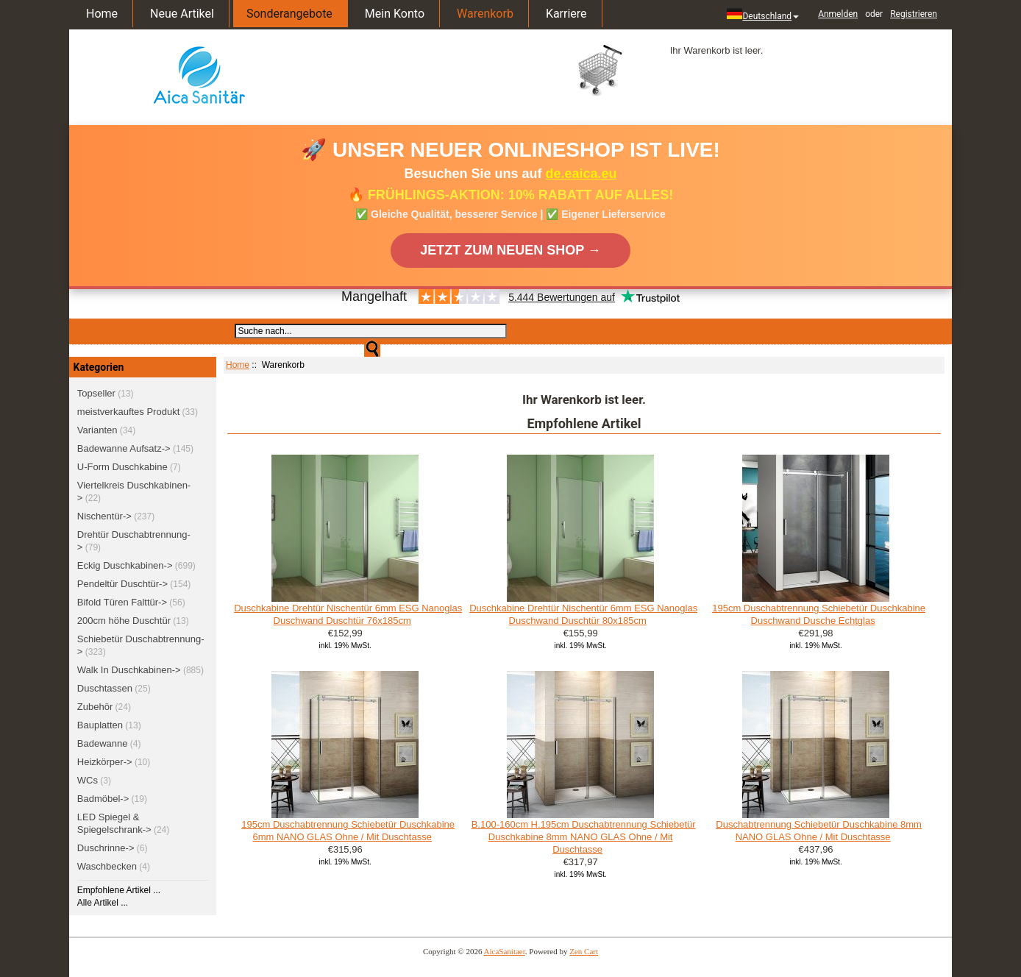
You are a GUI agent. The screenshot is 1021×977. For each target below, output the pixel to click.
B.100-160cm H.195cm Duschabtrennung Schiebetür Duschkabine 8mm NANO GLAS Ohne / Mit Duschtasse (584, 837)
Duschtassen (104, 688)
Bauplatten (100, 725)
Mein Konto (394, 14)
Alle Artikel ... (102, 903)
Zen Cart (583, 951)
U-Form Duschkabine (122, 466)
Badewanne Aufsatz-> (124, 448)
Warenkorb (485, 14)
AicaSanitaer (504, 951)
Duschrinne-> (106, 847)
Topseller (96, 393)
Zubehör (95, 706)
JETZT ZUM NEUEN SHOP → (510, 250)
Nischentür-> (104, 516)
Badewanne (102, 743)
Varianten (97, 430)
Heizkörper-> (104, 761)
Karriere (566, 14)
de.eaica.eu (581, 173)
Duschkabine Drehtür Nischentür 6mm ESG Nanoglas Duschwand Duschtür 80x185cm (583, 614)
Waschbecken (107, 866)
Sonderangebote (289, 14)
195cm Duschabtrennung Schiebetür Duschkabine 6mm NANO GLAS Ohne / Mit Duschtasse (348, 830)
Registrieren (913, 14)
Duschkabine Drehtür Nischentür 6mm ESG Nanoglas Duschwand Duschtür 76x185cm (348, 614)
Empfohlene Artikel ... (118, 890)
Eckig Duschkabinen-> (125, 565)
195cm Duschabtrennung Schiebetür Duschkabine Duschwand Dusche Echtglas (818, 614)
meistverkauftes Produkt (128, 411)
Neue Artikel (182, 14)
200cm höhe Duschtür (124, 620)
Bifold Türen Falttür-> (122, 602)
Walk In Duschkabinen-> (129, 669)
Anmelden (838, 14)
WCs (87, 780)
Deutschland (763, 14)
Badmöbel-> (103, 798)
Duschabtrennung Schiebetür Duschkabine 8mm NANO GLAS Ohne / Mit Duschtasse (819, 830)
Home (102, 14)
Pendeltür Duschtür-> (122, 583)
